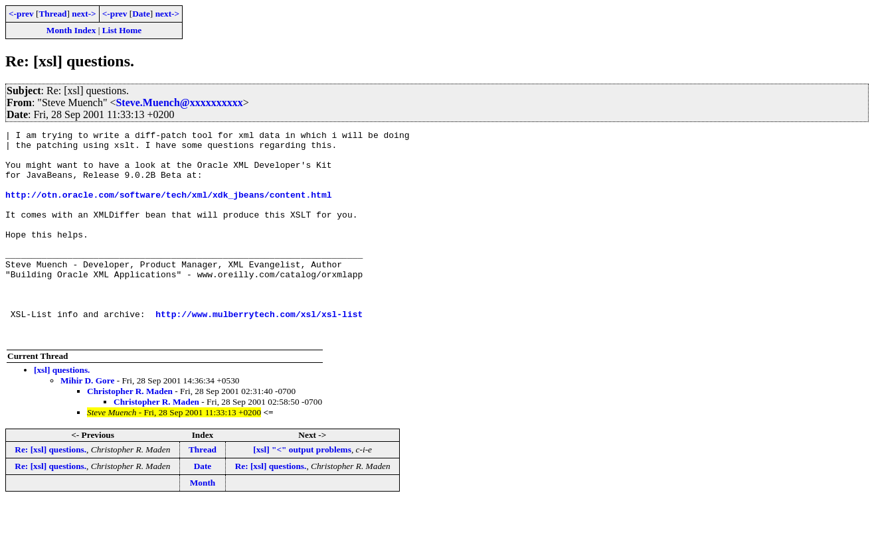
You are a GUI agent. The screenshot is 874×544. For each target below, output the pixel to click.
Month (203, 524)
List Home (122, 30)
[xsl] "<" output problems (302, 491)
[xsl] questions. (62, 412)
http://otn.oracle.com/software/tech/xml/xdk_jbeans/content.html (168, 208)
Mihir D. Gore (87, 422)
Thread (52, 14)
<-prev (21, 14)
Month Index (71, 30)
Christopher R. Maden (130, 433)
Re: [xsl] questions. (50, 491)
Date (141, 14)
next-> (84, 14)
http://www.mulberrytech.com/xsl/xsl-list (259, 352)
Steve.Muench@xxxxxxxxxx (179, 102)
